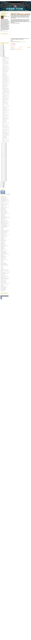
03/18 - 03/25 (4, 172)
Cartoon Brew (2, 255)
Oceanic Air (2, 279)
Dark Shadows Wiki (3, 239)
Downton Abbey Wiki (3, 240)
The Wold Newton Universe (4, 252)
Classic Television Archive (4, 250)
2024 (2, 46)
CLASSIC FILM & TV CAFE (4, 220)
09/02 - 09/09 (4, 154)
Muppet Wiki (2, 247)
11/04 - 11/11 (4, 147)
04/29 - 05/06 (4, 168)
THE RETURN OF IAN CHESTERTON (4, 108)
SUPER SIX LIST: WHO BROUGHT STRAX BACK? (5, 99)
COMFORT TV (2, 218)
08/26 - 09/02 (4, 155)
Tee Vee (2, 271)
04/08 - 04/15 (4, 170)
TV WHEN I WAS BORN (4, 205)
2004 (2, 187)
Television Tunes (3, 277)
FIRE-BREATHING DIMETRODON (5, 217)
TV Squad (2, 229)
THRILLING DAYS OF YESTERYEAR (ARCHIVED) (4, 199)
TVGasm (2, 260)
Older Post (28, 47)
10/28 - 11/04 (4, 148)
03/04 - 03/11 (4, 174)
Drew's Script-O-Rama (3, 276)
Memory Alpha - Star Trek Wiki (5, 245)
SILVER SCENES (3, 208)
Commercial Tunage (3, 237)
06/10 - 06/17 (4, 163)
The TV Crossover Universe (4, 226)
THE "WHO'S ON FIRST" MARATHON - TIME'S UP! (5, 67)
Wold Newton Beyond (3, 253)
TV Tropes (2, 267)
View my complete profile (4, 31)
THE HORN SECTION (3, 216)
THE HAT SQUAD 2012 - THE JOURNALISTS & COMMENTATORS (5, 136)
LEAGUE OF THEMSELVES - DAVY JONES (5, 65)
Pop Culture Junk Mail (3, 251)
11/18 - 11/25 (4, 146)
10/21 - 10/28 (4, 149)
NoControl (2, 228)
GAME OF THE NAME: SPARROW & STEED (5, 102)
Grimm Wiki (2, 241)
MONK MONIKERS (4, 121)
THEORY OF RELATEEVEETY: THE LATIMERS (5, 107)
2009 (2, 183)
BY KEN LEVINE (3, 201)
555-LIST (2, 285)
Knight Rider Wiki (3, 243)
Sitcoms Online (3, 269)
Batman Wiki (2, 238)
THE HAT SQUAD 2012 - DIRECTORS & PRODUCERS (6, 134)
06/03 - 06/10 (4, 164)
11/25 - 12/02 (4, 145)
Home (21, 47)
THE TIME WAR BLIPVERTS (5, 70)
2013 (2, 55)
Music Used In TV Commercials (5, 278)
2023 (2, 47)
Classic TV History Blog (4, 235)
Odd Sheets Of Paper (3, 286)
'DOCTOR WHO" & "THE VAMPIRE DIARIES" (5, 79)
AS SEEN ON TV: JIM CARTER (5, 140)
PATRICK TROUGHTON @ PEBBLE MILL (5, 101)
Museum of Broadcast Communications (3, 274)
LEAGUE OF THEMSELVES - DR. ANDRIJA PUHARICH (5, 63)
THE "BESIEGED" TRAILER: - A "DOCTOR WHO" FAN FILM (5, 91)
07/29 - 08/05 (4, 158)
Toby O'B (6, 15)
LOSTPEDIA (2, 244)
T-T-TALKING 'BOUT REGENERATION (4, 74)
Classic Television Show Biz (4, 265)
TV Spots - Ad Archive (3, 263)
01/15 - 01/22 (4, 179)
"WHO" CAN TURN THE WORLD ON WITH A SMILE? (6, 81)
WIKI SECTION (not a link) (4, 236)
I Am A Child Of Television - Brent (5, 234)
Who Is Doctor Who (3, 281)
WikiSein (2, 249)
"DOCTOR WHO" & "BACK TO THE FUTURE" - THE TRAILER (5, 111)
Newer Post (12, 47)
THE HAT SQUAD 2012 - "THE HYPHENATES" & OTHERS (5, 132)
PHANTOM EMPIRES (3, 210)
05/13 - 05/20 (4, 166)
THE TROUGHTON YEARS (5, 103)
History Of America (3, 290)
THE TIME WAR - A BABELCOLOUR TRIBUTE (5, 75)
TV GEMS (2, 206)
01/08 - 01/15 (4, 180)
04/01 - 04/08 (4, 171)
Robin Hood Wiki (3, 248)
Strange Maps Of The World (4, 284)
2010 (2, 182)
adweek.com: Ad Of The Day (4, 270)
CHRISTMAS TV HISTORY (4, 221)
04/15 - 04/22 (4, 169)
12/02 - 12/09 (4, 144)
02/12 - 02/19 (4, 176)
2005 (2, 186)
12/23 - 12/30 (4, 142)
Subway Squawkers (3, 289)
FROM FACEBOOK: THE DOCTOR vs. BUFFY (5, 118)
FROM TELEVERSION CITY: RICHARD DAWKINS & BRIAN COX (6, 127)
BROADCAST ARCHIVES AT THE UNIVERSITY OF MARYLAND (5, 223)
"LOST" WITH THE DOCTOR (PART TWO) (5, 83)
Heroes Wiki (2, 242)
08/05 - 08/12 (4, 157)
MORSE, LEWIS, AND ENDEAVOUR (3, 246)
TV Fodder (2, 261)
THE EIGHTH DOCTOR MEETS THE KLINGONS (6, 90)
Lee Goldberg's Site (3, 257)
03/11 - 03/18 (4, 173)
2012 (2, 56)
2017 (2, 52)
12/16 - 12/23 (4, 143)
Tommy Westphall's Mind (4, 225)
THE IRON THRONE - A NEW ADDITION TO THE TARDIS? (5, 78)
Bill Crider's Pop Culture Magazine (5, 230)
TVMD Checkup (3, 272)
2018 (2, 51)
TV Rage (2, 266)
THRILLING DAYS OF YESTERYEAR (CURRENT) (4, 197)
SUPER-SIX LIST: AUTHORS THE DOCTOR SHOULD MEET (5, 116)
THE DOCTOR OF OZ (4, 87)
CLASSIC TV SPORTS (4, 219)
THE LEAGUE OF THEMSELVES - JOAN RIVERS (6, 60)
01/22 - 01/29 (4, 178)
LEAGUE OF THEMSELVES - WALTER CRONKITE (5, 61)
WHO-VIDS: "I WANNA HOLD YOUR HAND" (20, 14)
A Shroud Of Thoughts (3, 231)
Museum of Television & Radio (4, 273)
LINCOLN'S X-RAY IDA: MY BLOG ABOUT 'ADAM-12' (5, 213)
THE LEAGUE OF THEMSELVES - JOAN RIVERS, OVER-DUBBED (6, 58)
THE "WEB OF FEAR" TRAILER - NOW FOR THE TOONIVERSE (6, 120)
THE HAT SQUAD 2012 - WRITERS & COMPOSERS (5, 133)
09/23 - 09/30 (4, 152)
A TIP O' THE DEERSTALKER (5, 109)
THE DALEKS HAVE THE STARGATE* (5, 86)
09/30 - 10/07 (4, 151)
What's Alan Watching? (4, 232)
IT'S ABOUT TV (3, 215)
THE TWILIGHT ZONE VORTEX (5, 204)
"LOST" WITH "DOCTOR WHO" (5, 94)
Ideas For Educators (3, 288)
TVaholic (2, 258)
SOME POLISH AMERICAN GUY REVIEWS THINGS (5, 207)
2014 (2, 54)
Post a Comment (13, 45)
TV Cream (2, 275)
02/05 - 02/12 (4, 177)
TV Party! (2, 268)
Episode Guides (3, 227)
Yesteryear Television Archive (4, 264)
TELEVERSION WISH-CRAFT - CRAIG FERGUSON (5, 85)
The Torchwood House (3, 282)
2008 (2, 184)
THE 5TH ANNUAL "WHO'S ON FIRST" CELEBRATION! (5, 129)
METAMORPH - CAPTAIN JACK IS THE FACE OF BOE (6, 88)
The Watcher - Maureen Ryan (4, 259)
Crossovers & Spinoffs (3, 224)
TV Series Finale (3, 262)
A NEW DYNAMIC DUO (5, 82)
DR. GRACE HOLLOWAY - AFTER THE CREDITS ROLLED (5, 71)
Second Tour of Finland (4, 280)
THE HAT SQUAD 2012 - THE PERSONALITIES (5, 138)
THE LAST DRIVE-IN (3, 214)
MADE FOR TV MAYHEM (4, 212)
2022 (2, 48)
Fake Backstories (3, 256)
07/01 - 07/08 (4, 161)
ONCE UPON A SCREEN (4, 211)
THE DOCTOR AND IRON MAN (5, 92)
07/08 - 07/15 (4, 160)
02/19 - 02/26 (4, 175)
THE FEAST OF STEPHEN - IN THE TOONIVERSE (5, 95)
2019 (2, 50)
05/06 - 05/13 (4, 167)
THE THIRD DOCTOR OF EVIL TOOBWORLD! (5, 114)
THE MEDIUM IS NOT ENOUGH (5, 200)
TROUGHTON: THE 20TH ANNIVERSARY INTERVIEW (5, 98)
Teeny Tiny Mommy (3, 287)
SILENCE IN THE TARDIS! (5, 76)
